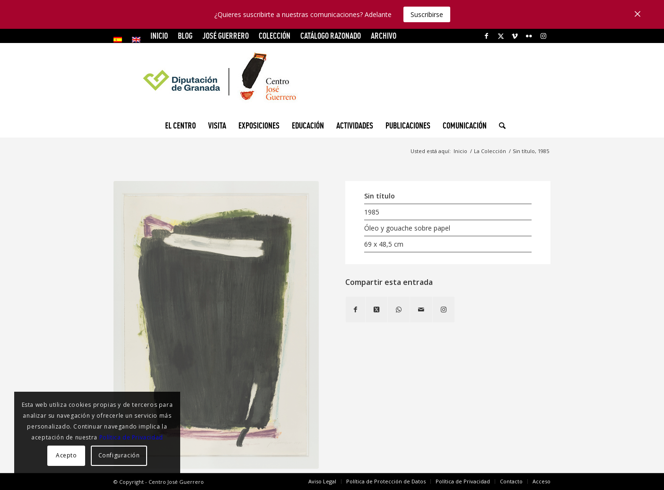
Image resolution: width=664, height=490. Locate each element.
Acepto (66, 455)
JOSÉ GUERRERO (225, 36)
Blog (185, 36)
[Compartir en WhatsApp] (399, 309)
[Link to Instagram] (543, 36)
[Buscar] (499, 126)
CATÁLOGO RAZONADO (330, 36)
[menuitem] (120, 40)
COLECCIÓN (274, 36)
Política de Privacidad (131, 437)
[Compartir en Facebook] (355, 309)
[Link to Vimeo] (515, 36)
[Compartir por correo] (421, 309)
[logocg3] (332, 78)
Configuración (119, 455)
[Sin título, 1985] (216, 325)
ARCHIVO (383, 36)
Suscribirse (427, 14)
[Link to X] (500, 36)
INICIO (159, 36)
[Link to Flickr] (529, 36)
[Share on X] (376, 309)
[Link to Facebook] (486, 36)
